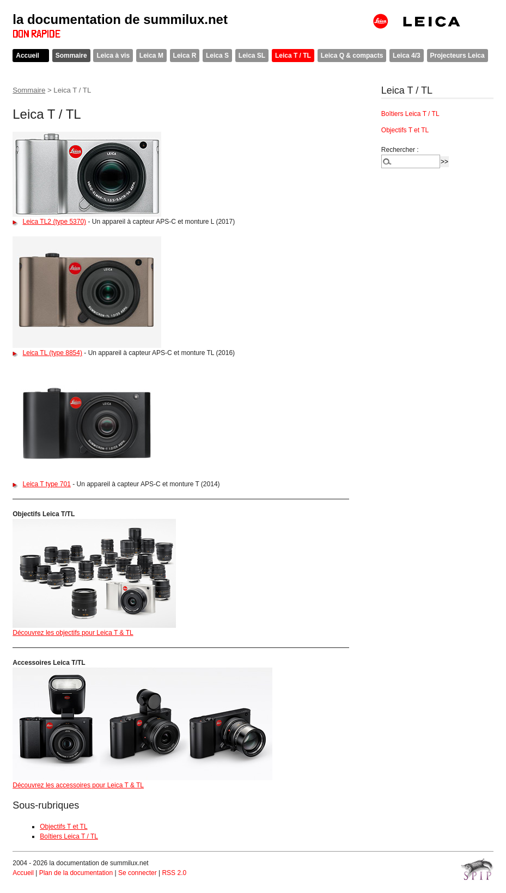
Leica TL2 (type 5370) (55, 221)
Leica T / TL (293, 55)
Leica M (151, 55)
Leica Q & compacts (352, 55)
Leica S (217, 55)
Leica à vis (113, 55)
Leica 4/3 (406, 55)
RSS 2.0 (174, 873)
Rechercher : (400, 150)
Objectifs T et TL (63, 826)
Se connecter (137, 873)
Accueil (27, 55)
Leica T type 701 (47, 484)
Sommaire (71, 55)
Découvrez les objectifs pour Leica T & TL (73, 633)
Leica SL (252, 55)
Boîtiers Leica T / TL (69, 836)
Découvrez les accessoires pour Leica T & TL (78, 785)
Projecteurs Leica (457, 55)
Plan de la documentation (76, 873)
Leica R (185, 55)
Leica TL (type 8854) (52, 353)
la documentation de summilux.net (120, 19)
